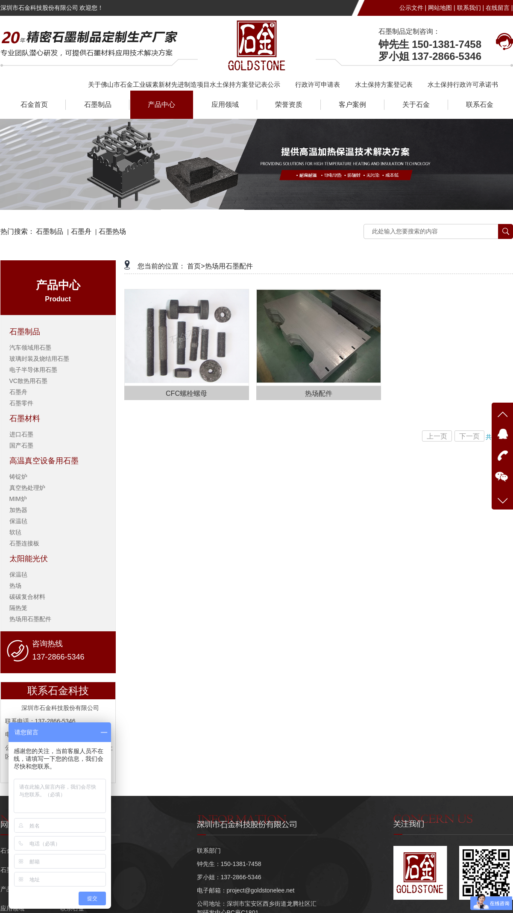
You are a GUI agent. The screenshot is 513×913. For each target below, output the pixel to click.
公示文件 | (413, 7)
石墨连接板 (24, 543)
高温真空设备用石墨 (44, 460)
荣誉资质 (288, 104)
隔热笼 (18, 607)
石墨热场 (112, 231)
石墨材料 (24, 418)
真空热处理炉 (27, 487)
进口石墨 (21, 434)
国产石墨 (21, 445)
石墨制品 (97, 104)
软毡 (15, 532)
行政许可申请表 (317, 84)
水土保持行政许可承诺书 (463, 84)
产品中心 (161, 104)
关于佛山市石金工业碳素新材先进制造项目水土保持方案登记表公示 (184, 84)
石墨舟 (81, 231)
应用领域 (225, 104)
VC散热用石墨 (28, 380)
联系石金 (479, 104)
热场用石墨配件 (30, 619)
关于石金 (416, 104)
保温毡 (18, 521)
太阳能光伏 (28, 558)
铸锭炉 (18, 476)
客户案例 (352, 104)
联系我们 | (470, 7)
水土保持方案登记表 (384, 84)
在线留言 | (499, 7)
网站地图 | (441, 7)
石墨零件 (21, 403)
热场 (15, 585)
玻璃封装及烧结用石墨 (39, 358)
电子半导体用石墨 (33, 369)
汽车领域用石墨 (30, 347)
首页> (196, 266)
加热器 (18, 510)
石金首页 (34, 104)
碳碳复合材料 (27, 596)
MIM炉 (18, 498)
